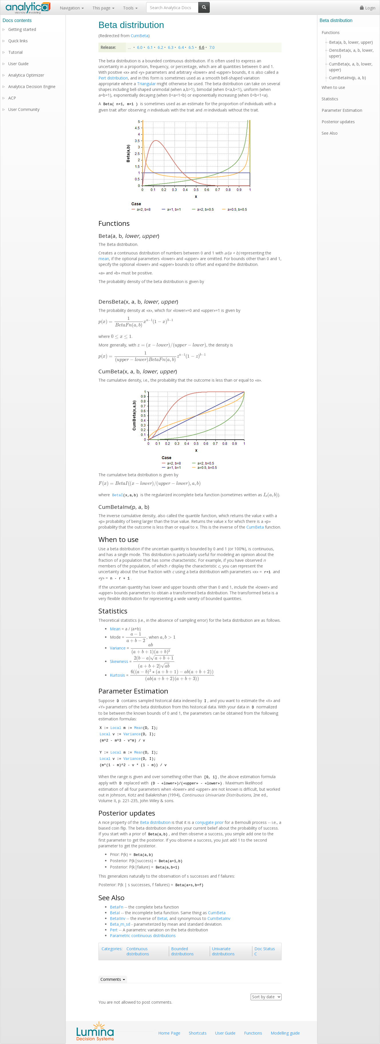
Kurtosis (117, 675)
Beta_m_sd (120, 924)
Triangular (146, 83)
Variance (118, 648)
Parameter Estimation (342, 110)
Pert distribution (113, 78)
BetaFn (116, 907)
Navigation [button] (72, 8)
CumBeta (139, 35)
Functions (331, 32)
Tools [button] (130, 8)
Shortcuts (198, 1033)
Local (115, 728)
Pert (114, 930)
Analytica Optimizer (26, 75)
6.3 (170, 47)
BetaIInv (117, 918)
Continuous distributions (137, 951)
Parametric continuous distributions (143, 935)
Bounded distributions (182, 951)
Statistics (330, 98)
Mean (115, 628)
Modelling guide (285, 1033)
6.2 (160, 47)
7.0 (212, 47)
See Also (330, 133)
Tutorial (15, 52)
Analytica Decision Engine (32, 86)
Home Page (169, 1033)
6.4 (181, 47)
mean (103, 258)
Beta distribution (155, 822)
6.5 (191, 47)
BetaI (117, 495)
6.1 (150, 47)
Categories (112, 948)
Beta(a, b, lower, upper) (351, 42)
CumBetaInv (218, 918)
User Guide (18, 63)
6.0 (139, 47)
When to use (333, 87)
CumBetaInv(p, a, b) (347, 77)
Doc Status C (264, 951)
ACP (12, 98)
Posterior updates (338, 121)
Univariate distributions (223, 951)
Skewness (119, 661)
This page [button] (103, 8)
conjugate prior (209, 822)
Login (367, 8)
